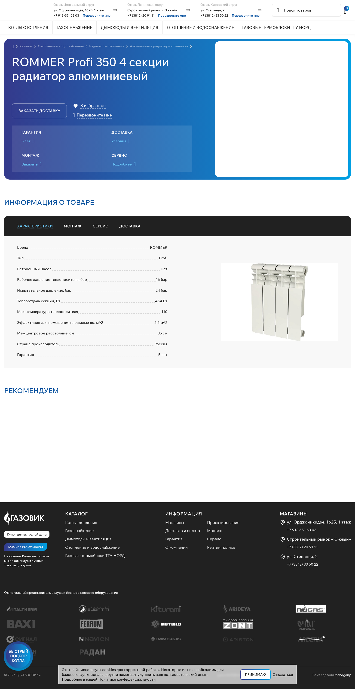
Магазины (174, 522)
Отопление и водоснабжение (92, 547)
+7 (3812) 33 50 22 (214, 15)
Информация (183, 514)
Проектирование (223, 522)
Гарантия (173, 538)
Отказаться (282, 674)
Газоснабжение (79, 530)
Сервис (214, 538)
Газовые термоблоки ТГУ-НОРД (95, 555)
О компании (176, 547)
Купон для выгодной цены (27, 534)
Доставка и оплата (182, 530)
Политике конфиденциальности (127, 679)
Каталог (76, 514)
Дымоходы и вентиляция (88, 538)
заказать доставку (39, 110)
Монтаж (214, 530)
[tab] (35, 226)
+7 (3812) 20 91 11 (141, 15)
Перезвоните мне (96, 16)
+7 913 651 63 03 (66, 15)
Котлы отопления (81, 522)
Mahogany (342, 675)
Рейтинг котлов (221, 547)
